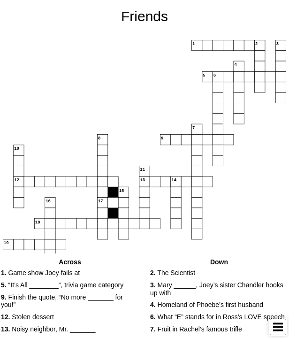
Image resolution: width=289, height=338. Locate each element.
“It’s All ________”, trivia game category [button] (62, 285)
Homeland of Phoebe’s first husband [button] (206, 304)
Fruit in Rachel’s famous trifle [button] (196, 329)
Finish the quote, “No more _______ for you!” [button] (62, 301)
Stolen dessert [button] (27, 317)
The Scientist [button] (172, 273)
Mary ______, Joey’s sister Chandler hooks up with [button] (216, 289)
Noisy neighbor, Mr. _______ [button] (48, 329)
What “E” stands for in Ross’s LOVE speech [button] (217, 317)
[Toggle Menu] (278, 327)
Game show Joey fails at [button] (40, 273)
